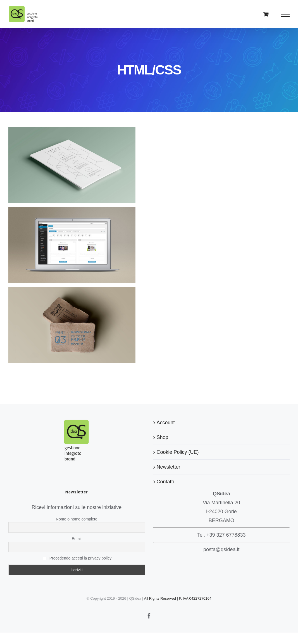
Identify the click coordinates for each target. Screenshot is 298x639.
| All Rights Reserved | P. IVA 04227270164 (176, 598)
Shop (162, 437)
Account (166, 422)
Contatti (165, 481)
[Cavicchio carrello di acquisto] (266, 14)
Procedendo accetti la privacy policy (77, 558)
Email (77, 538)
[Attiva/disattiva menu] (285, 14)
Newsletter (168, 467)
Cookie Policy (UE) (178, 452)
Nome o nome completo (76, 519)
